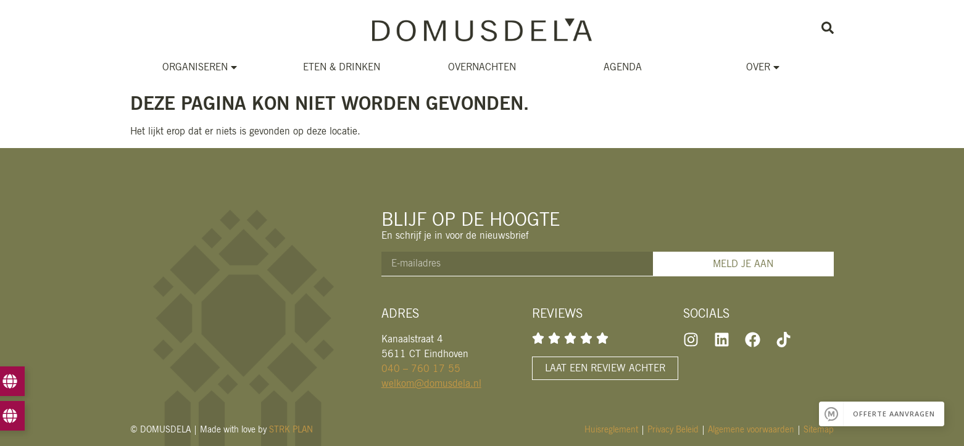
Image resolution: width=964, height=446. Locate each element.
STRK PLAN (291, 429)
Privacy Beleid (673, 429)
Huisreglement (611, 429)
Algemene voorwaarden (751, 429)
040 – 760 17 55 (420, 368)
